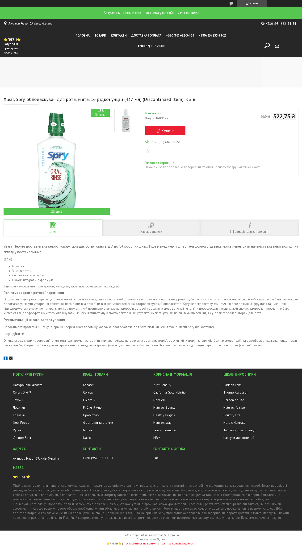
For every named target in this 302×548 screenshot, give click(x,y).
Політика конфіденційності (178, 543)
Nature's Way (162, 422)
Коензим (19, 415)
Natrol (87, 438)
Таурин (18, 400)
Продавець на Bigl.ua (151, 539)
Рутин (17, 430)
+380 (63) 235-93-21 (212, 35)
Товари (100, 35)
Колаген (89, 385)
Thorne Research (235, 392)
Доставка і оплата (146, 35)
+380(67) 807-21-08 (151, 46)
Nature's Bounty (164, 407)
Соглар (88, 392)
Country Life (231, 415)
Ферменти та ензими (98, 422)
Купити (167, 130)
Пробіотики (91, 415)
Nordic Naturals (234, 422)
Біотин (87, 430)
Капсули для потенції (238, 438)
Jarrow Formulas (164, 430)
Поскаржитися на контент (141, 543)
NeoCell (159, 400)
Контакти (119, 35)
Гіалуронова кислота (27, 385)
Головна (83, 35)
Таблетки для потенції (239, 430)
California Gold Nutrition (170, 392)
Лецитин (19, 407)
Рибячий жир (92, 407)
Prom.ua (173, 535)
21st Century (162, 385)
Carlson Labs (232, 385)
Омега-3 (89, 400)
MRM (156, 438)
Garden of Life (233, 400)
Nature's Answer (234, 407)
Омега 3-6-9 (22, 392)
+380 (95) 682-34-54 (180, 35)
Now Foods (21, 422)
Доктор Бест (22, 438)
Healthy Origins (164, 415)
